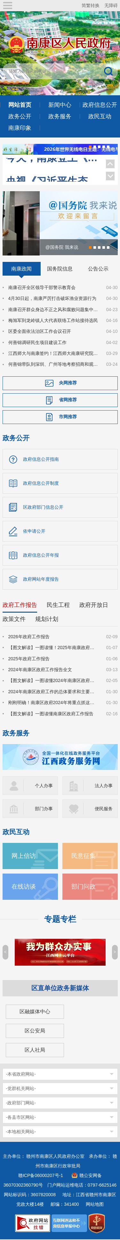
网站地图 (95, 1204)
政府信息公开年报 (41, 555)
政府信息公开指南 (41, 459)
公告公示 (98, 269)
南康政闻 (21, 269)
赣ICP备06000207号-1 (40, 1176)
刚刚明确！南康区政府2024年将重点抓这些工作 (53, 703)
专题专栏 (60, 919)
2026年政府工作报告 (29, 637)
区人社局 (35, 1050)
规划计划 (46, 619)
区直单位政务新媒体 (60, 988)
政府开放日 (93, 605)
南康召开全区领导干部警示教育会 (42, 287)
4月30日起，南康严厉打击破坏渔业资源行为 (52, 299)
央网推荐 (68, 383)
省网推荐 (68, 400)
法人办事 (104, 786)
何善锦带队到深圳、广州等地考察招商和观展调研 (53, 364)
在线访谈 (24, 887)
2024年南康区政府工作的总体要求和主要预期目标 (53, 692)
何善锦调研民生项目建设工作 (37, 342)
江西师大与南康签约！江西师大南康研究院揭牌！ (53, 354)
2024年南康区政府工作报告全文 (40, 670)
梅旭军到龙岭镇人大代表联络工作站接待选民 (53, 321)
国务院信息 (60, 269)
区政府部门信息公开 (43, 507)
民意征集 (83, 856)
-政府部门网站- (21, 1103)
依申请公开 (34, 531)
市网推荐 (68, 417)
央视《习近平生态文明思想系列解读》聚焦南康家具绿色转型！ (53, 168)
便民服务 (104, 809)
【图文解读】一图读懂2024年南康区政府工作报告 (53, 681)
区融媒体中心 (35, 1012)
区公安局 (35, 1031)
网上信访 (24, 856)
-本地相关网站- (21, 1132)
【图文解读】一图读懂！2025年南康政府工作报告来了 (53, 648)
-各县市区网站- (21, 1117)
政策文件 (14, 619)
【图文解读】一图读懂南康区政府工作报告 (50, 714)
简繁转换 (91, 5)
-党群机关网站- (21, 1089)
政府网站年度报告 (41, 579)
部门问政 (83, 887)
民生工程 (58, 605)
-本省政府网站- (21, 1074)
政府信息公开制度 (41, 483)
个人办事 (44, 786)
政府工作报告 (20, 605)
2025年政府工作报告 (29, 659)
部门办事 (44, 809)
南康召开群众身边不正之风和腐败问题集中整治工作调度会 (53, 309)
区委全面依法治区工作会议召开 (39, 331)
